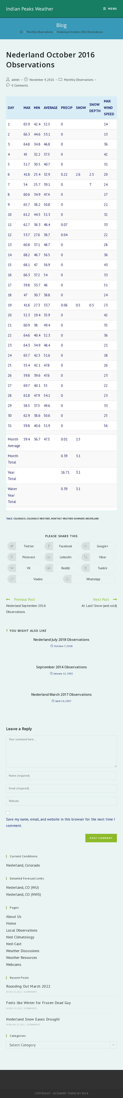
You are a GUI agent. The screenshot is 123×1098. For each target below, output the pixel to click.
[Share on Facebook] (61, 546)
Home (11, 923)
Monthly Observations (78, 80)
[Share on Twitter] (24, 546)
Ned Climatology (20, 937)
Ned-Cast (13, 943)
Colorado (19, 518)
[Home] (21, 32)
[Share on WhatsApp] (89, 579)
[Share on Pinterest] (24, 557)
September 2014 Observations (61, 667)
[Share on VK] (24, 568)
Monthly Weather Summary (68, 518)
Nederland (92, 518)
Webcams (13, 964)
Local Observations (21, 930)
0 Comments (20, 85)
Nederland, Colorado (23, 865)
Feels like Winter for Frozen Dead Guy (38, 1002)
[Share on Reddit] (61, 568)
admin (16, 80)
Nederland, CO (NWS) (23, 894)
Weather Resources (21, 957)
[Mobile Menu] (110, 9)
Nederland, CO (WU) (22, 887)
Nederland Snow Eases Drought (33, 1019)
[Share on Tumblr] (98, 568)
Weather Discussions (22, 950)
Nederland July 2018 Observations (61, 639)
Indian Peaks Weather (29, 8)
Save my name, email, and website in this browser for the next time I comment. (60, 822)
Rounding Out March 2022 (28, 986)
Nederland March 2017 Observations (61, 694)
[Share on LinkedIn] (61, 557)
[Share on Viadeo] (33, 579)
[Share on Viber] (98, 557)
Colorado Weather (38, 518)
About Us (13, 916)
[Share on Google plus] (98, 546)
